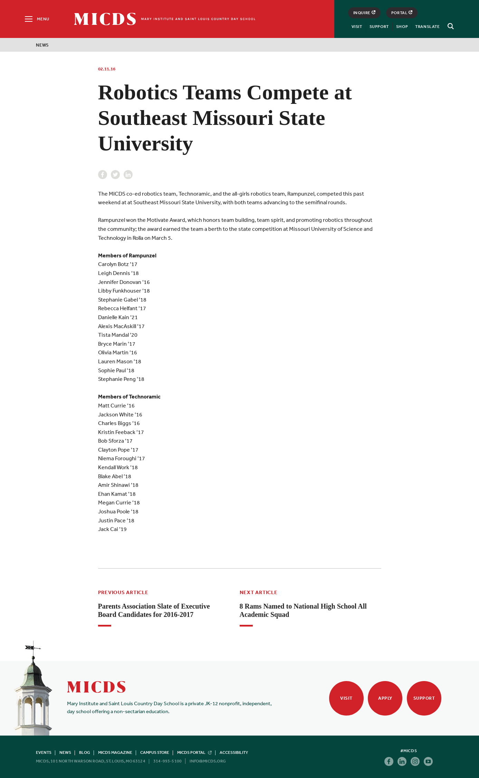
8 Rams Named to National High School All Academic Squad (303, 610)
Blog (84, 752)
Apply (385, 698)
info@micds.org (208, 761)
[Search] (449, 26)
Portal (402, 13)
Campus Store (154, 752)
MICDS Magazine (115, 752)
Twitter (115, 174)
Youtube (428, 761)
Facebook (102, 174)
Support (379, 26)
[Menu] (36, 19)
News (42, 45)
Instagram (415, 761)
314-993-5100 (167, 761)
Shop (402, 26)
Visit (357, 26)
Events (43, 752)
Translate (427, 26)
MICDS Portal (194, 752)
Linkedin (128, 174)
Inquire (364, 13)
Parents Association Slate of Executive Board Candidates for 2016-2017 (154, 610)
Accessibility (234, 752)
